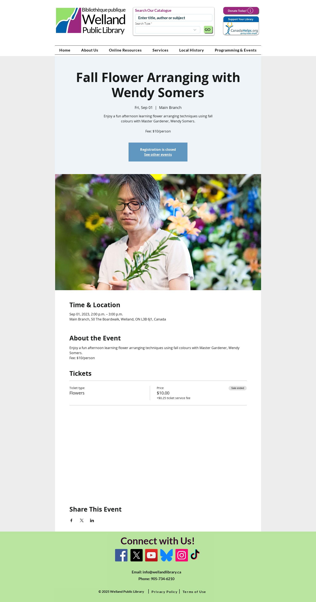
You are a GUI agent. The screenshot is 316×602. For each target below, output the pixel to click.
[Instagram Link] (181, 555)
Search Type (142, 23)
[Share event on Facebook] (71, 520)
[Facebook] (121, 555)
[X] (136, 555)
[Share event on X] (82, 520)
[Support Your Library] (241, 26)
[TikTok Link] (195, 555)
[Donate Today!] (241, 10)
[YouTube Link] (151, 555)
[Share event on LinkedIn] (92, 520)
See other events (158, 154)
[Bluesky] (166, 555)
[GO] (208, 29)
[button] (90, 50)
